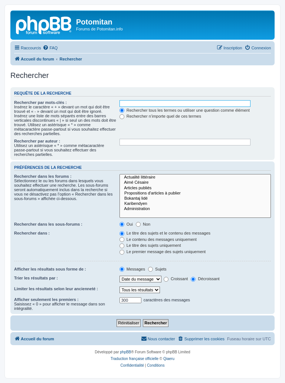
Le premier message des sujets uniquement (162, 251)
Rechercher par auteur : (37, 141)
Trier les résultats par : (36, 278)
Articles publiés (195, 188)
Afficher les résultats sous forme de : (50, 269)
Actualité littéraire (195, 177)
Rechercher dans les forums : (43, 176)
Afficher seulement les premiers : (46, 299)
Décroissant (205, 278)
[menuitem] (50, 47)
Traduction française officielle (134, 359)
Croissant (176, 278)
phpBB (125, 352)
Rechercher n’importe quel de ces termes (160, 116)
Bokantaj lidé (195, 198)
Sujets (157, 269)
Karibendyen (195, 203)
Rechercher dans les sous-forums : (48, 224)
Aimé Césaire (195, 182)
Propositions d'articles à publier (195, 193)
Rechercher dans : (32, 233)
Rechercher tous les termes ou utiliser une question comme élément (184, 110)
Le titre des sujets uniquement (150, 245)
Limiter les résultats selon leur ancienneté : (56, 289)
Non (143, 224)
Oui (126, 224)
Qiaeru (168, 359)
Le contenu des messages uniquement (158, 239)
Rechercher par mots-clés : (40, 102)
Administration (195, 209)
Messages (132, 269)
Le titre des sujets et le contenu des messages (164, 233)
